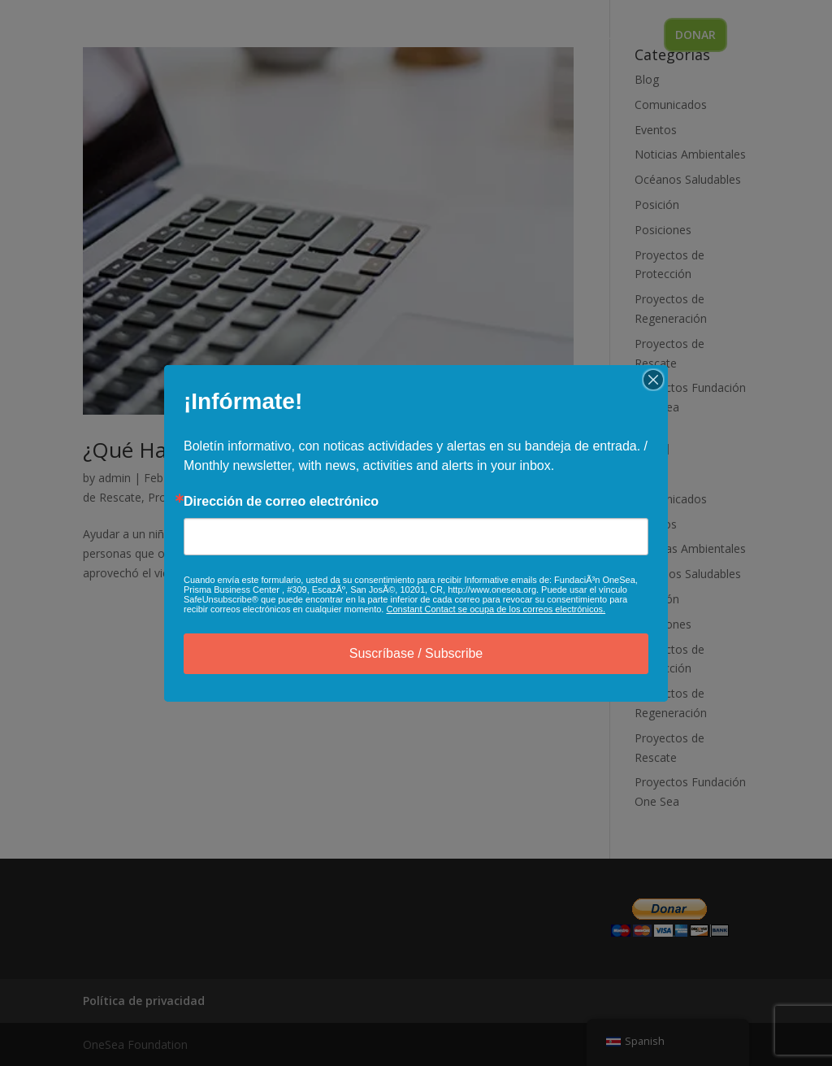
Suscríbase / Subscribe (416, 653)
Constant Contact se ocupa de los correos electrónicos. (495, 609)
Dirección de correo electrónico (281, 501)
